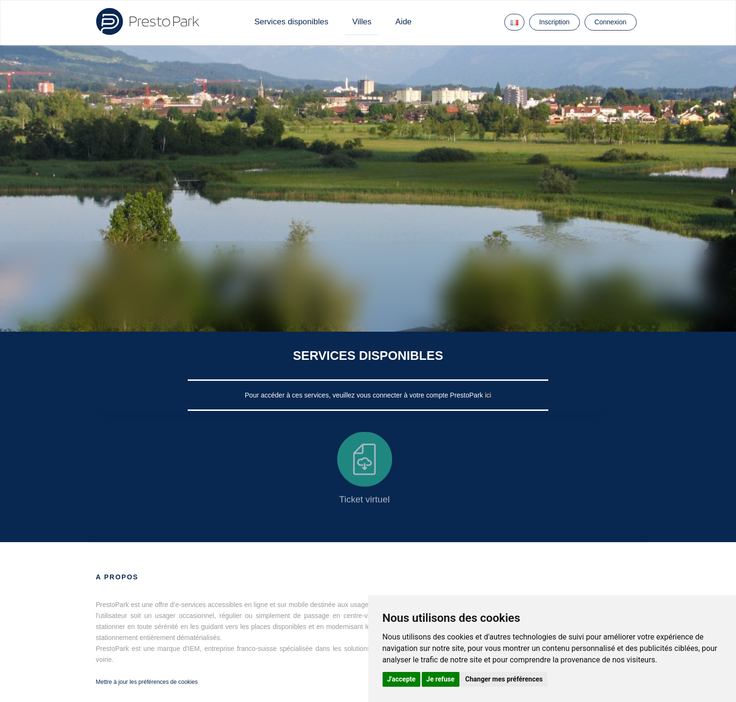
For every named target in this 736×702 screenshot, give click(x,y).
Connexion (611, 22)
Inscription (554, 22)
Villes (361, 21)
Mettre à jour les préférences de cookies (147, 682)
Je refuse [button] (441, 679)
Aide (403, 21)
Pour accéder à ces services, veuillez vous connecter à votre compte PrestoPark (365, 395)
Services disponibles (292, 21)
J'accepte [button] (401, 679)
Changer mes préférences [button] (504, 679)
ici (488, 395)
